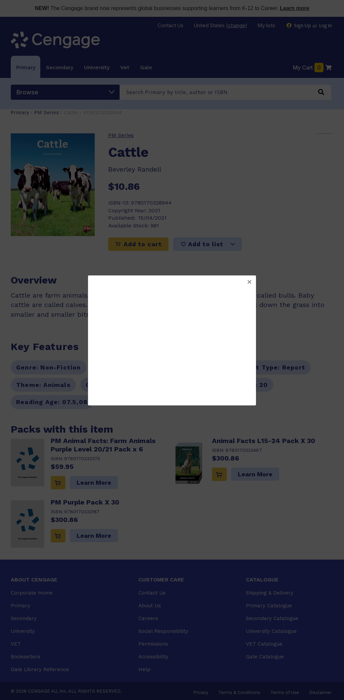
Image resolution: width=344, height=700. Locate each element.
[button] (249, 282)
